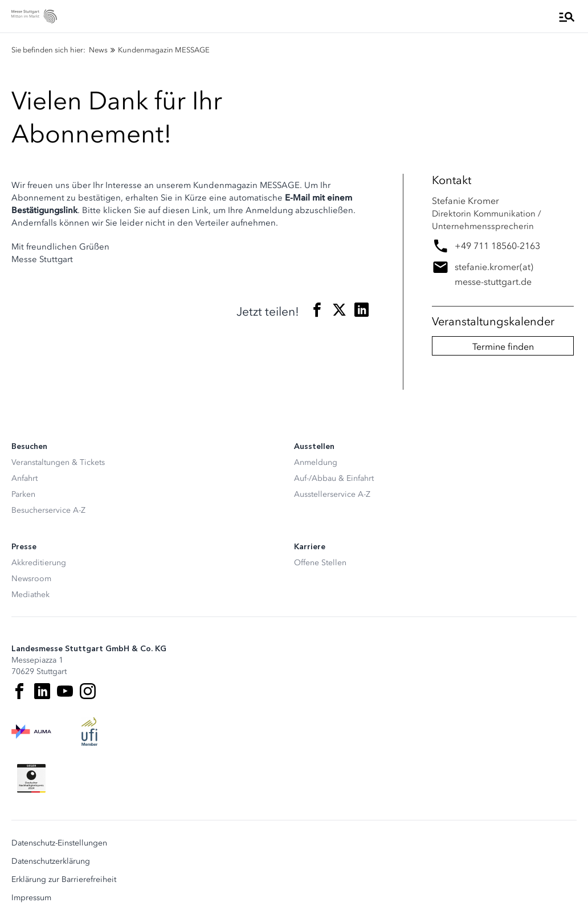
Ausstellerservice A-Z (332, 494)
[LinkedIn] (42, 691)
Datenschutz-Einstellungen (59, 843)
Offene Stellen (320, 562)
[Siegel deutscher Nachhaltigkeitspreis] (31, 778)
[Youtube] (65, 691)
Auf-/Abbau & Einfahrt (334, 478)
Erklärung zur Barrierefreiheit (63, 879)
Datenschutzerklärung (50, 861)
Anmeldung (315, 462)
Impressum (31, 897)
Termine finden (503, 346)
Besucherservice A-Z (48, 510)
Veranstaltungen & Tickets (58, 462)
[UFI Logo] (89, 731)
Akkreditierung (38, 562)
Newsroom (31, 578)
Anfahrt (24, 478)
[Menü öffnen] (567, 16)
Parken (23, 494)
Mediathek (30, 594)
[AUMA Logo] (31, 731)
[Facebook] (19, 691)
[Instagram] (88, 691)
